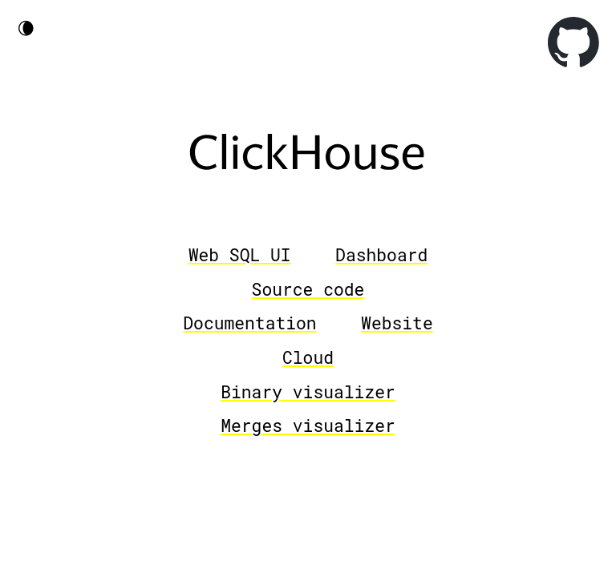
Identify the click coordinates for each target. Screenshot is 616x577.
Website (397, 323)
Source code (308, 289)
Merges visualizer (308, 425)
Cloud (308, 357)
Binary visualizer (308, 392)
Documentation (249, 323)
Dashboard (381, 255)
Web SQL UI (239, 255)
